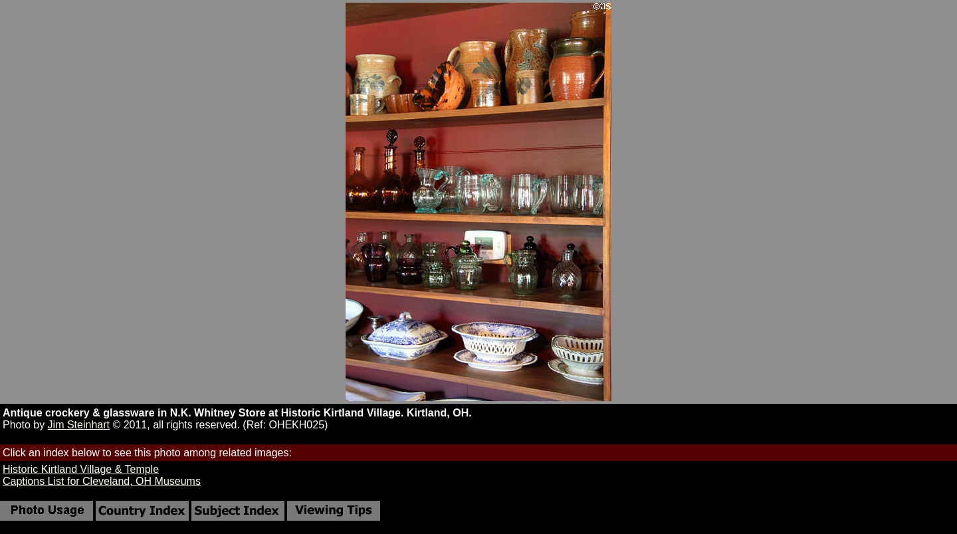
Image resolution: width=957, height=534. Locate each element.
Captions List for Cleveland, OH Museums (102, 481)
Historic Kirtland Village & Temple (81, 469)
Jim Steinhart (79, 424)
